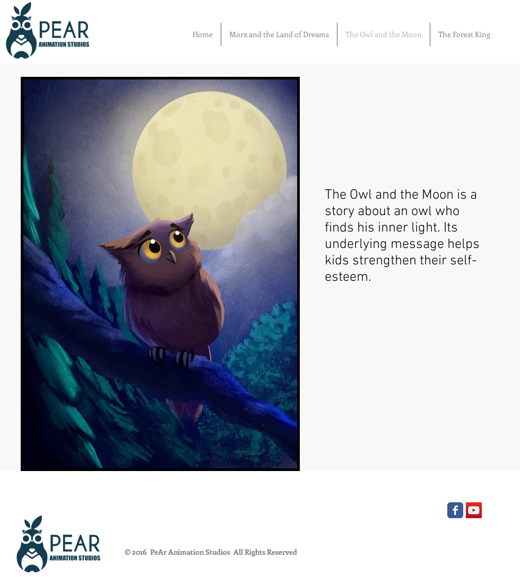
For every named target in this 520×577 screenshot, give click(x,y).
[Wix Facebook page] (455, 510)
